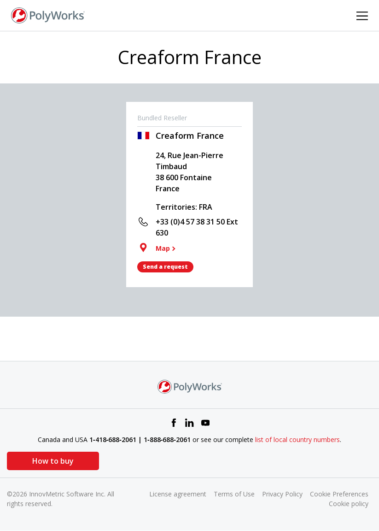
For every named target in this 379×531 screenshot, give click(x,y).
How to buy (53, 461)
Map (163, 248)
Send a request (165, 267)
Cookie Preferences (339, 494)
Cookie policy (348, 503)
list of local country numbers (297, 439)
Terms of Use (234, 494)
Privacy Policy (282, 494)
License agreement (177, 494)
